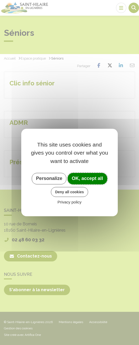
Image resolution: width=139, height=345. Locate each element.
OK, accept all (87, 178)
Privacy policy (69, 202)
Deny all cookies (69, 192)
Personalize (49, 178)
